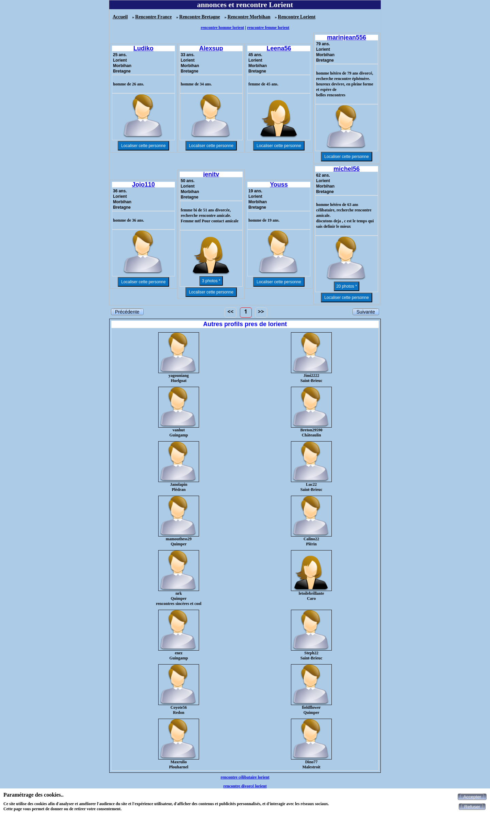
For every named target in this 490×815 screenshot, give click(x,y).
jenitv (211, 174)
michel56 (346, 168)
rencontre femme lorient (268, 27)
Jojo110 (143, 184)
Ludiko (143, 48)
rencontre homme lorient (222, 27)
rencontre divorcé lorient (244, 786)
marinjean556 (346, 37)
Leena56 (278, 48)
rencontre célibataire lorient (244, 777)
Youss (279, 184)
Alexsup (211, 48)
